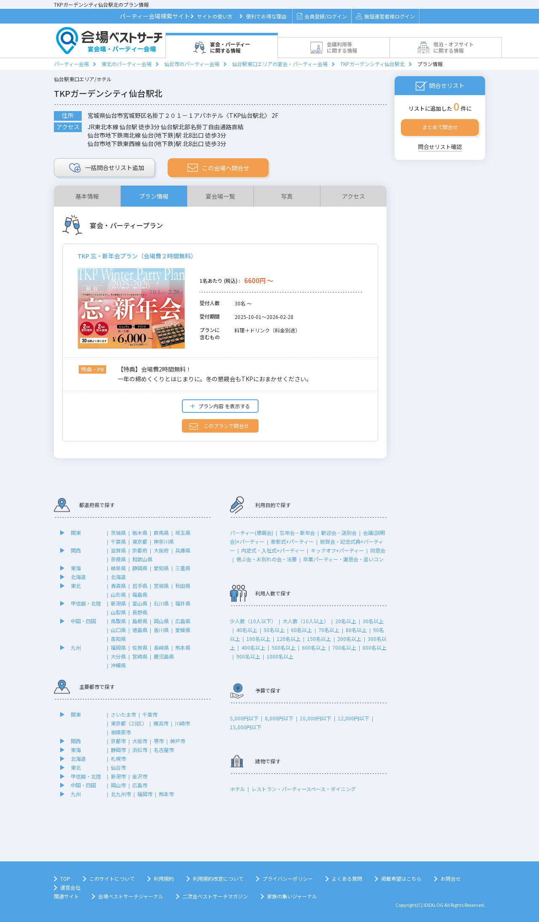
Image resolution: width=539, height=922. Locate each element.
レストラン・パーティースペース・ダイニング (303, 788)
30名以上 (373, 620)
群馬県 (161, 532)
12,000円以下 (353, 718)
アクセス (353, 196)
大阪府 (161, 550)
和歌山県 (142, 559)
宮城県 (161, 585)
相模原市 (121, 732)
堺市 (159, 740)
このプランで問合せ (219, 426)
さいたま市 (123, 714)
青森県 (118, 585)
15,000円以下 (245, 727)
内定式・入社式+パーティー (272, 550)
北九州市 (121, 793)
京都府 (139, 550)
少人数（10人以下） (253, 620)
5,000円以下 (244, 718)
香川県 (161, 629)
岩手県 (139, 585)
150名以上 (319, 638)
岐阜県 (118, 567)
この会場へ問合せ (218, 168)
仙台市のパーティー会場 (191, 63)
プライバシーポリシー (287, 878)
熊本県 (182, 647)
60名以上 (301, 629)
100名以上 (258, 638)
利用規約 (164, 878)
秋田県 (182, 585)
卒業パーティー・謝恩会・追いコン (343, 559)
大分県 (118, 656)
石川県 (161, 603)
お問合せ (450, 878)
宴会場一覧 (220, 196)
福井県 (182, 603)
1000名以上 (280, 656)
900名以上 (248, 656)
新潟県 (118, 603)
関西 (76, 550)
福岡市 (144, 793)
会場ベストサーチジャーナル (130, 896)
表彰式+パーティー (292, 541)
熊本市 (166, 793)
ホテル (237, 788)
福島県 (139, 594)
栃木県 (139, 532)
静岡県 (139, 567)
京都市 (118, 740)
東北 (76, 585)
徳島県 (139, 629)
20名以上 (345, 620)
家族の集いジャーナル (292, 896)
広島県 (182, 620)
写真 (287, 196)
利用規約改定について (218, 878)
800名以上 (375, 647)
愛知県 (161, 567)
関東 (76, 532)
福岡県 (118, 647)
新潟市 (118, 776)
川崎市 (182, 723)
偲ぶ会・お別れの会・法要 (266, 559)
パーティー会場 (71, 63)
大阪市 (139, 740)
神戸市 (177, 740)
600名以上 (314, 647)
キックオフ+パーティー (337, 550)
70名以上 (328, 629)
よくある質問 (347, 878)
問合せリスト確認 (440, 147)
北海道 (78, 576)
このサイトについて (112, 878)
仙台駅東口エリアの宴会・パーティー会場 (280, 63)
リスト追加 (106, 168)
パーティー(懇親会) (251, 532)
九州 (76, 647)
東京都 (139, 541)
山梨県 (118, 612)
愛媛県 (182, 629)
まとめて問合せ (440, 126)
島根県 (139, 620)
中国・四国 (83, 620)
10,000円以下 (315, 718)
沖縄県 (118, 665)
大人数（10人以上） (306, 620)
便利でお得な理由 (266, 16)
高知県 (118, 638)
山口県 (118, 629)
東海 (76, 567)
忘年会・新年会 (297, 532)
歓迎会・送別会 (339, 532)
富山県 (139, 603)
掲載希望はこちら (401, 878)
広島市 (139, 785)
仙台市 (118, 767)
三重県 (182, 567)
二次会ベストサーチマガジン (215, 896)
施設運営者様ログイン (385, 16)
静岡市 (118, 749)
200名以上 (349, 638)
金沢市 (139, 776)
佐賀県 (139, 647)
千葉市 (149, 714)
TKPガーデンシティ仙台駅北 (372, 63)
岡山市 (118, 785)
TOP (65, 878)
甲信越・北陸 (86, 603)
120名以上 (289, 638)
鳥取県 (118, 620)
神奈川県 (164, 541)
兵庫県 (182, 550)
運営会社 (70, 887)
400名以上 (253, 647)
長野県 (139, 612)
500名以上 (284, 647)
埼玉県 (182, 532)
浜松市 (139, 749)
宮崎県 (139, 656)
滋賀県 (118, 550)
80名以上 (356, 629)
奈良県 (118, 559)
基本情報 (87, 196)
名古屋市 (164, 749)
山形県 (118, 594)
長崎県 (161, 647)
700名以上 (344, 647)
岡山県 (161, 620)
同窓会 (377, 550)
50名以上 (274, 629)
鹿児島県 (164, 656)
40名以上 (246, 629)
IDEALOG (433, 904)
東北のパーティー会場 (126, 63)
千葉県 (118, 541)
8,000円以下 (279, 718)
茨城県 (118, 532)
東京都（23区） (129, 723)
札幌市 (118, 758)
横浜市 (160, 723)
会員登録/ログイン (322, 16)
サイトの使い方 (214, 16)
